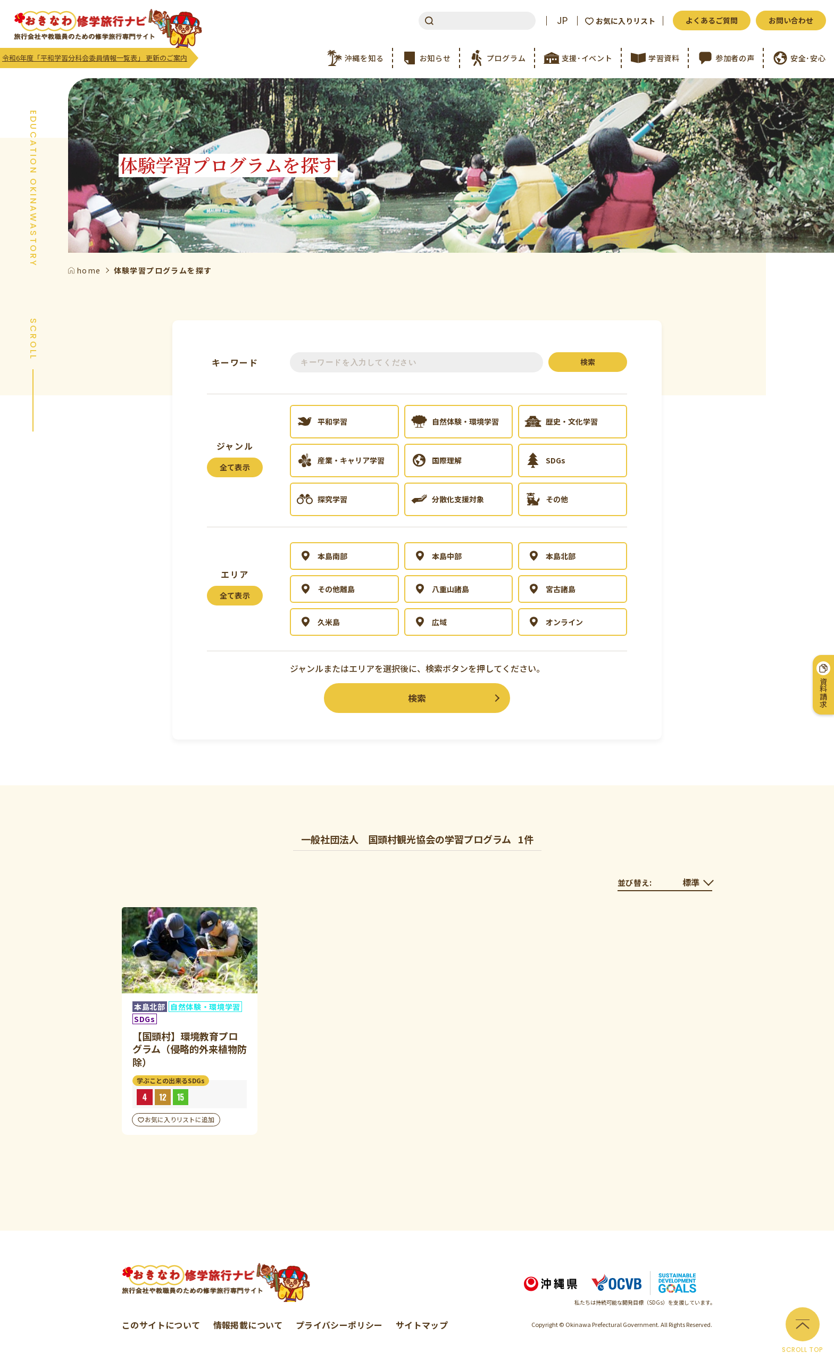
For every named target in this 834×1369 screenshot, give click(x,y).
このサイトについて (161, 1324)
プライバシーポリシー (339, 1324)
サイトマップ (422, 1324)
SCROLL (33, 339)
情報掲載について (248, 1324)
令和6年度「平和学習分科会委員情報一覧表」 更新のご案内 (94, 58)
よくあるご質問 (712, 20)
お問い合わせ (791, 20)
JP (562, 21)
